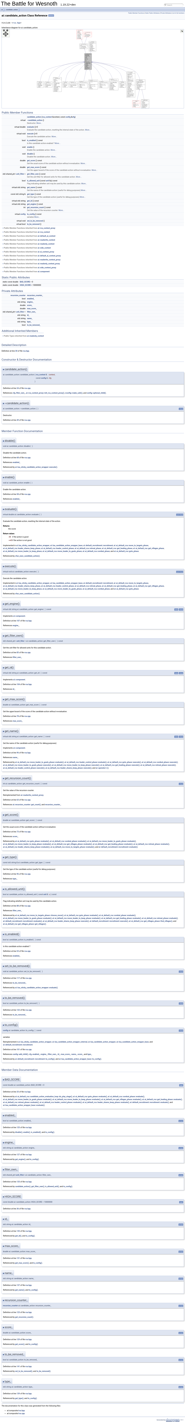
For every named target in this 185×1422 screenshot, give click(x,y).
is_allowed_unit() (52, 1186)
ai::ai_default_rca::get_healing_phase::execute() (120, 765)
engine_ (30, 302)
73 (18, 832)
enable (29, 147)
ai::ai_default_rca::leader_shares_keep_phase (21, 548)
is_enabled (31, 140)
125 (18, 1127)
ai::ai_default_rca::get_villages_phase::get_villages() (24, 924)
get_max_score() (22, 1263)
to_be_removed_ (33, 325)
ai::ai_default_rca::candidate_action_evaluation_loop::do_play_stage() (43, 1096)
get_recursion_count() (24, 1317)
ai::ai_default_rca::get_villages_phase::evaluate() (72, 844)
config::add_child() (20, 1054)
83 (18, 652)
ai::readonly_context (46, 244)
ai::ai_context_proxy (46, 252)
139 (18, 1394)
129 (18, 1339)
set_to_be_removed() (23, 1371)
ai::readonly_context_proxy (49, 264)
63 (18, 800)
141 (18, 1366)
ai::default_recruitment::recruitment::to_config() (35, 1059)
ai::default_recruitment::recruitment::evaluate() (118, 847)
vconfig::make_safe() (73, 393)
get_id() (18, 1236)
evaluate (30, 127)
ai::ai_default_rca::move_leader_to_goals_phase (62, 551)
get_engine (31, 204)
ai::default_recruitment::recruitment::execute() (109, 921)
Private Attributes (166, 13)
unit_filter (20, 174)
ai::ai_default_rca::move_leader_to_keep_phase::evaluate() (27, 844)
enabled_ (30, 299)
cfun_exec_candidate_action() (27, 556)
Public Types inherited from (23, 336)
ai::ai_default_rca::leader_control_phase (57, 548)
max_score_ (32, 308)
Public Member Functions (136, 13)
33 (18, 1092)
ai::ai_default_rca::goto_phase (126, 551)
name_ (29, 318)
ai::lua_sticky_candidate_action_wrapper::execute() (36, 467)
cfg (73, 117)
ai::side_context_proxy (47, 268)
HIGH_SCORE (25, 285)
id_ (28, 315)
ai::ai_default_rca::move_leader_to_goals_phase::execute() (27, 765)
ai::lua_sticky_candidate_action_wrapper (32, 545)
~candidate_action (34, 120)
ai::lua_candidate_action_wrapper (102, 1042)
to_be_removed (33, 224)
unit (47, 181)
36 (18, 1209)
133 (18, 1182)
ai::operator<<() (102, 768)
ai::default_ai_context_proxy (49, 256)
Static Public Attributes (152, 13)
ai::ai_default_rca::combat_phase (96, 551)
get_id (29, 201)
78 (18, 716)
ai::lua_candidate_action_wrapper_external (69, 1042)
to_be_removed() (44, 1371)
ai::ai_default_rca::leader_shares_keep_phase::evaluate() (26, 847)
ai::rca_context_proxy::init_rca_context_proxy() (45, 393)
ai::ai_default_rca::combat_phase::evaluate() (68, 841)
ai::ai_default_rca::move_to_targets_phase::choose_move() (39, 915)
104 (18, 684)
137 (18, 1285)
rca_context (47, 117)
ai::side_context (44, 248)
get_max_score (33, 167)
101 (18, 1049)
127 (18, 1155)
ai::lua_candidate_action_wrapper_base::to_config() (80, 1059)
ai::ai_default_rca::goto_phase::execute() (124, 762)
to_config (31, 214)
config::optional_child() (96, 393)
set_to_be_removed (35, 221)
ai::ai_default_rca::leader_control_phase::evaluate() (85, 762)
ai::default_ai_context (46, 236)
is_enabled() (36, 1132)
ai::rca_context (44, 232)
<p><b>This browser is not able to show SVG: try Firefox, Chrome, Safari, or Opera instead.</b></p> (93, 68)
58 (18, 494)
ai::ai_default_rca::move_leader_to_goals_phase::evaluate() (39, 762)
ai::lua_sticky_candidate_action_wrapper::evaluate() (36, 988)
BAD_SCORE (25, 282)
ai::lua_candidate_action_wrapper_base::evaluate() (24, 1105)
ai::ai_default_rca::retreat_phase (88, 548)
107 (18, 621)
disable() (18, 1132)
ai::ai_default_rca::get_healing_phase (117, 548)
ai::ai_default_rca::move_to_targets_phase (131, 545)
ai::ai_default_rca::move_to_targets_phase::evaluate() (72, 847)
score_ (29, 305)
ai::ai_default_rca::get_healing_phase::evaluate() (112, 844)
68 (18, 458)
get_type (30, 194)
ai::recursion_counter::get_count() (27, 805)
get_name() (19, 1290)
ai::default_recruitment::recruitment (98, 545)
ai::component (44, 271)
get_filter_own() (37, 1186)
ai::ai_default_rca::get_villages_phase (148, 548)
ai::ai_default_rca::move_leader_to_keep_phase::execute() (75, 765)
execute (30, 134)
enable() (26, 1132)
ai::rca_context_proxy (46, 228)
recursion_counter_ (35, 295)
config (68, 117)
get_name (31, 187)
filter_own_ (31, 312)
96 (18, 753)
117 (18, 978)
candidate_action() (23, 1186)
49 (18, 420)
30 (16, 351)
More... (39, 123)
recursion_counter (18, 295)
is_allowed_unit (33, 181)
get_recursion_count (35, 207)
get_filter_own (33, 174)
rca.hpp (16, 23)
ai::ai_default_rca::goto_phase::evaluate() (32, 841)
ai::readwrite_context (46, 240)
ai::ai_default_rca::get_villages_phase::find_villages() (150, 921)
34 (18, 388)
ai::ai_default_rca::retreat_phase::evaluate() (151, 844)
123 (18, 1312)
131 (18, 1258)
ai (2, 9)
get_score (31, 160)
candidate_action (12, 9)
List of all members (178, 13)
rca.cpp (27, 388)
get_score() (19, 1344)
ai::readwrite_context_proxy (49, 260)
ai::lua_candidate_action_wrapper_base (66, 545)
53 (18, 951)
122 (18, 1010)
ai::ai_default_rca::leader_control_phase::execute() (24, 768)
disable (30, 154)
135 (18, 1231)
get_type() (19, 1398)
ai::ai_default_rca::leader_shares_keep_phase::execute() (68, 768)
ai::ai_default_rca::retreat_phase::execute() (158, 765)
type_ (29, 322)
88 (18, 906)
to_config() (49, 1132)
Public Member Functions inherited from (28, 228)
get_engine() (20, 1159)
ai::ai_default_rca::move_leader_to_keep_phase (22, 551)
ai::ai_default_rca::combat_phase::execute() (160, 762)
